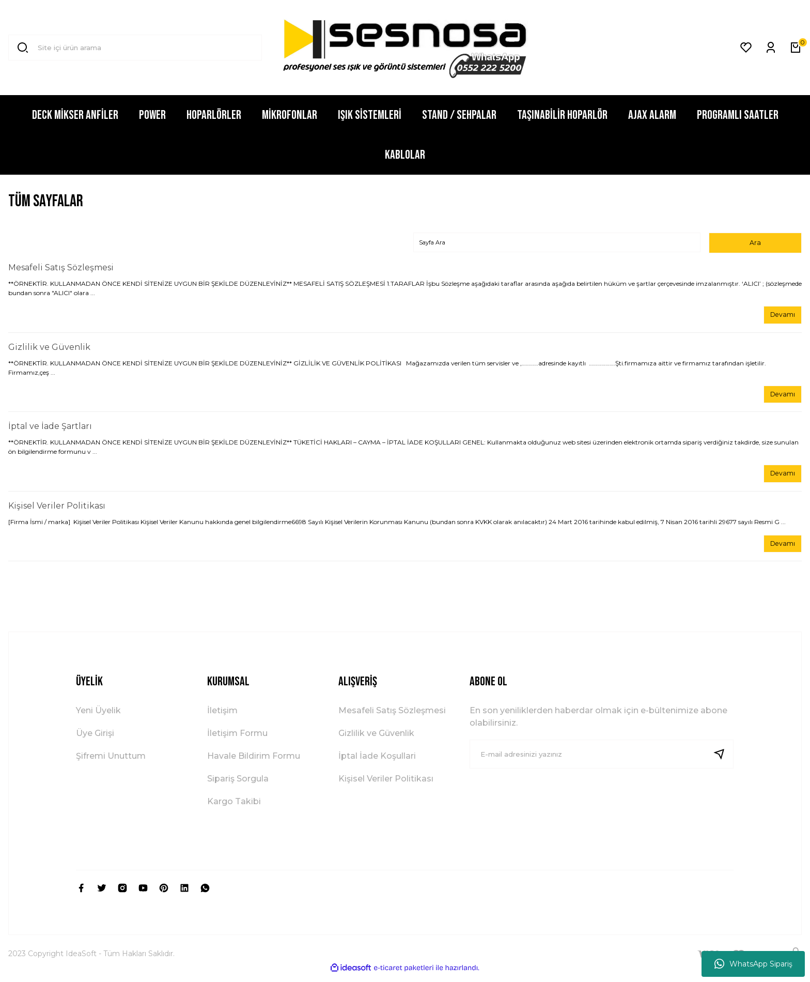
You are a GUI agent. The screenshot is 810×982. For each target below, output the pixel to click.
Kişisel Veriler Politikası (56, 511)
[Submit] (723, 760)
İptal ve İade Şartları (50, 430)
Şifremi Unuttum (111, 763)
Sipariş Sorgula (238, 785)
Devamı (781, 316)
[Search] (135, 47)
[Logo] (405, 48)
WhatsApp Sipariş (753, 964)
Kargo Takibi (234, 808)
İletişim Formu (237, 740)
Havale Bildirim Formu (253, 763)
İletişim (222, 717)
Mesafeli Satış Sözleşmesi (61, 269)
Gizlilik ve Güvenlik (49, 350)
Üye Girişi (95, 740)
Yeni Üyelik (98, 717)
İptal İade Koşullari (377, 763)
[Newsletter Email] (602, 760)
